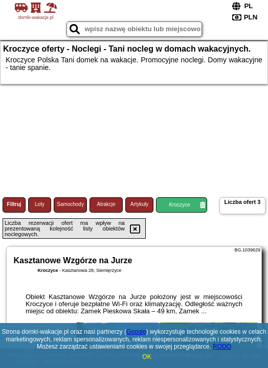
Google (136, 331)
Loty (39, 204)
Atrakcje (106, 204)
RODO (222, 346)
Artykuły (139, 204)
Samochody (70, 204)
